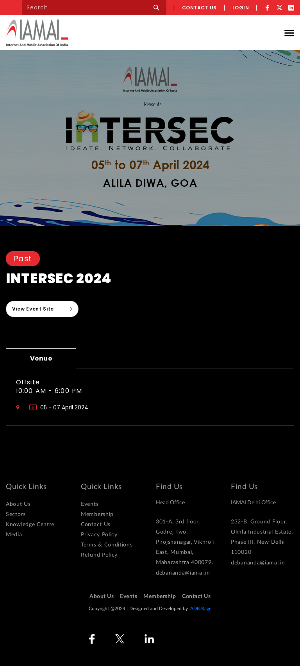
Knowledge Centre (30, 524)
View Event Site (33, 308)
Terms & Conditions (107, 545)
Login (240, 7)
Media (14, 534)
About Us (18, 504)
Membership (97, 514)
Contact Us (96, 524)
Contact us (199, 7)
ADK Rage (201, 608)
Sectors (16, 514)
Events (89, 504)
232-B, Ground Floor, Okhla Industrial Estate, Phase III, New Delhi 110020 (262, 537)
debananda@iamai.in (183, 573)
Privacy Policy (99, 534)
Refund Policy (99, 555)
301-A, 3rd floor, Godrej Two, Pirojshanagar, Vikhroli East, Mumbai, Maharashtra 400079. (185, 542)
